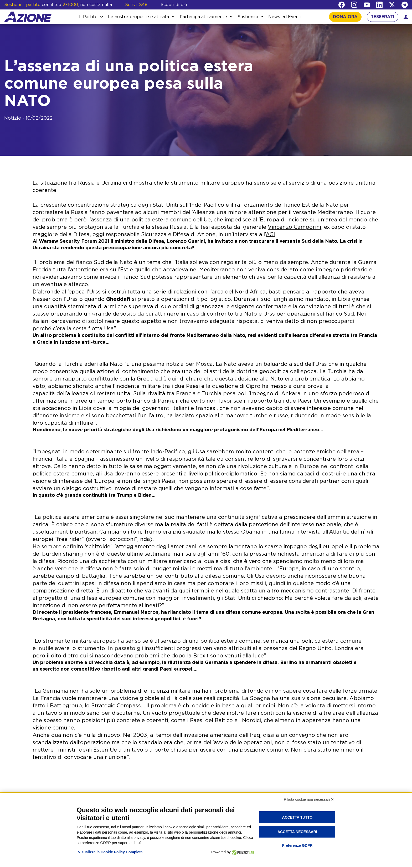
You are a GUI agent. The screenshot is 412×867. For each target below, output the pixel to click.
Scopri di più (174, 5)
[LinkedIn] (379, 5)
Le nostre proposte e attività (138, 17)
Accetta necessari (297, 832)
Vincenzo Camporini (294, 227)
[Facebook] (341, 5)
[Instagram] (354, 5)
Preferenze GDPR (297, 845)
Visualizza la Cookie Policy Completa (110, 852)
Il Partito (88, 17)
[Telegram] (404, 5)
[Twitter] (392, 5)
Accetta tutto (297, 817)
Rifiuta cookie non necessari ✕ (309, 799)
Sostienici (248, 17)
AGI (270, 234)
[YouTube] (367, 5)
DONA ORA (345, 17)
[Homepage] (28, 17)
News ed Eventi (284, 17)
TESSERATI (382, 17)
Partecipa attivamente (203, 17)
